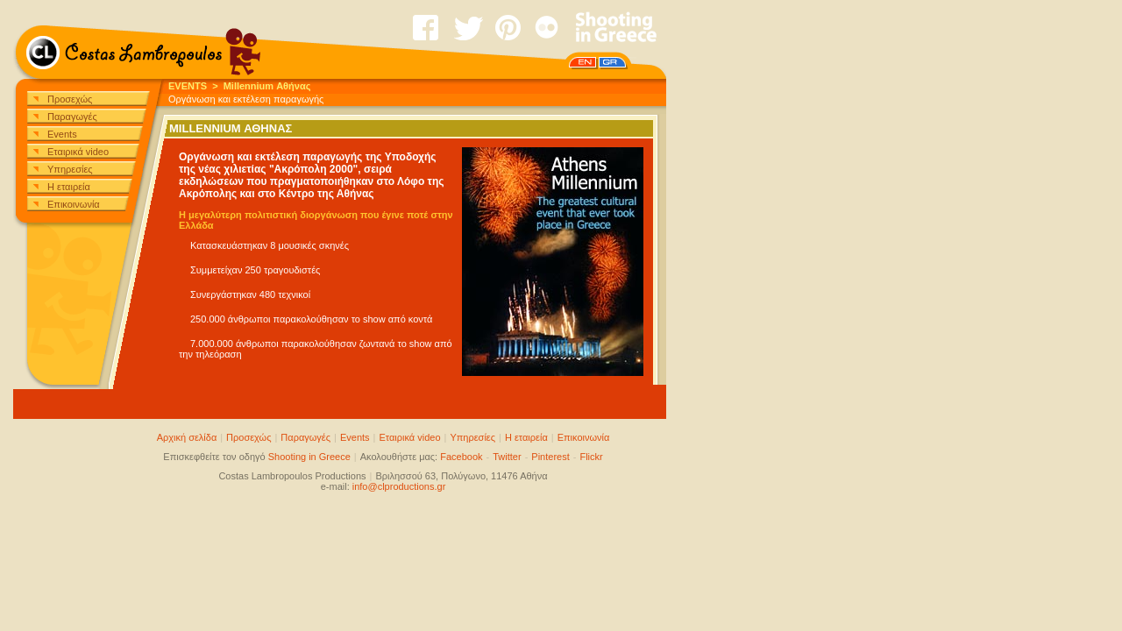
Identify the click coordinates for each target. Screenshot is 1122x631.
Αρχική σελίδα (187, 437)
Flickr (590, 456)
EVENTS (187, 86)
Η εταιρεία (68, 186)
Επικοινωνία (73, 204)
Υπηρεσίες (70, 169)
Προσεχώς (69, 99)
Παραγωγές (72, 116)
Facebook (461, 456)
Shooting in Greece (309, 456)
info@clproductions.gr (399, 486)
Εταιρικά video (78, 151)
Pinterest (550, 456)
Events (62, 134)
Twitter (507, 456)
